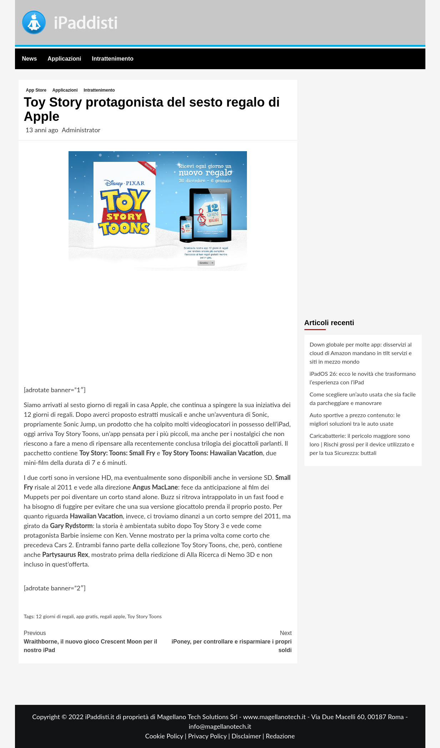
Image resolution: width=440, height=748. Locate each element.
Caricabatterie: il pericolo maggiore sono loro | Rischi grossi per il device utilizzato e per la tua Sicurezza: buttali (362, 444)
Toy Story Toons (144, 616)
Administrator (81, 130)
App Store (36, 90)
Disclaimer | (249, 736)
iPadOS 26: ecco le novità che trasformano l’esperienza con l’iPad (363, 377)
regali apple (112, 616)
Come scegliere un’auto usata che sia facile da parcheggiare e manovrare (363, 398)
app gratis (86, 616)
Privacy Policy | (210, 736)
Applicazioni (64, 59)
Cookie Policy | (166, 736)
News (29, 59)
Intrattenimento (112, 59)
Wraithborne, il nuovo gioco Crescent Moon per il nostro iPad (91, 641)
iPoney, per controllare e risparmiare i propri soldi (225, 641)
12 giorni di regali (55, 616)
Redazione (280, 736)
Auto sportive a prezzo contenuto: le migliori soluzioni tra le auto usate (355, 419)
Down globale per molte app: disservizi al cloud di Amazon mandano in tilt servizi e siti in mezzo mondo (361, 353)
